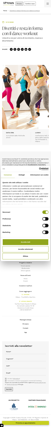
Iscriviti (9, 389)
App (25, 332)
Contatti (25, 328)
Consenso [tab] (8, 175)
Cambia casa (30, 4)
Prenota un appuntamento (25, 423)
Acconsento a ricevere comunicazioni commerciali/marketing (24, 381)
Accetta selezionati (25, 249)
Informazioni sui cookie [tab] (39, 175)
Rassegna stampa (25, 320)
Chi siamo (25, 324)
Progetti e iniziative (25, 262)
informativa (16, 378)
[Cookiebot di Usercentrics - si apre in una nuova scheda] (39, 169)
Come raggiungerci (25, 291)
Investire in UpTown (25, 286)
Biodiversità (25, 268)
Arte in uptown (25, 270)
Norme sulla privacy (40, 382)
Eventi (25, 281)
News (5, 11)
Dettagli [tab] (22, 175)
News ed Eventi (25, 275)
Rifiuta (25, 256)
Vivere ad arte (25, 266)
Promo (19, 4)
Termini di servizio (12, 384)
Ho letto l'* (13, 378)
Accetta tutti (25, 242)
